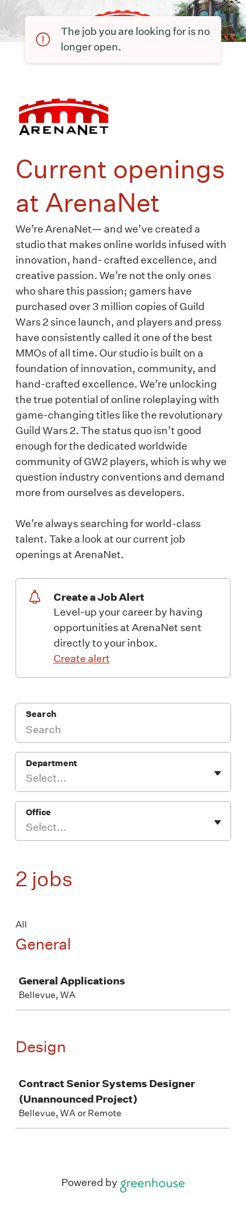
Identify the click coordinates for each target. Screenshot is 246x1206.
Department (51, 763)
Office (38, 812)
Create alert (82, 658)
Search (41, 714)
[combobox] (27, 778)
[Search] (123, 731)
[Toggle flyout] (217, 773)
